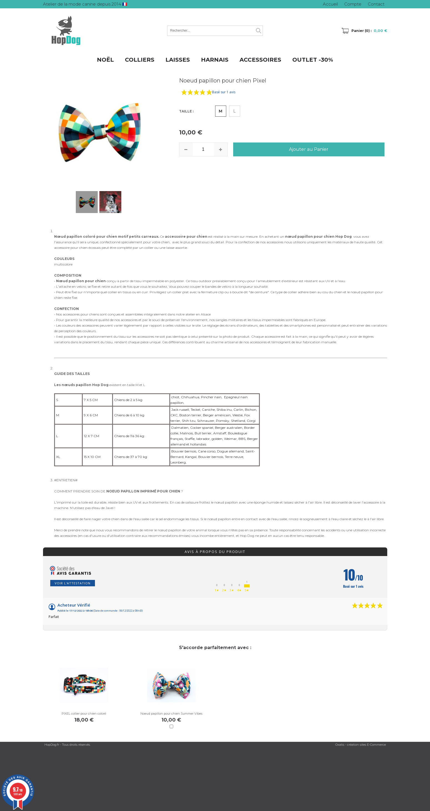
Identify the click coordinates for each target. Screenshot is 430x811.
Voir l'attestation (72, 583)
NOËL (105, 59)
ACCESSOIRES (260, 59)
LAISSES (177, 59)
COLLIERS (139, 59)
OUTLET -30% (312, 59)
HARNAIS (214, 59)
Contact (376, 4)
